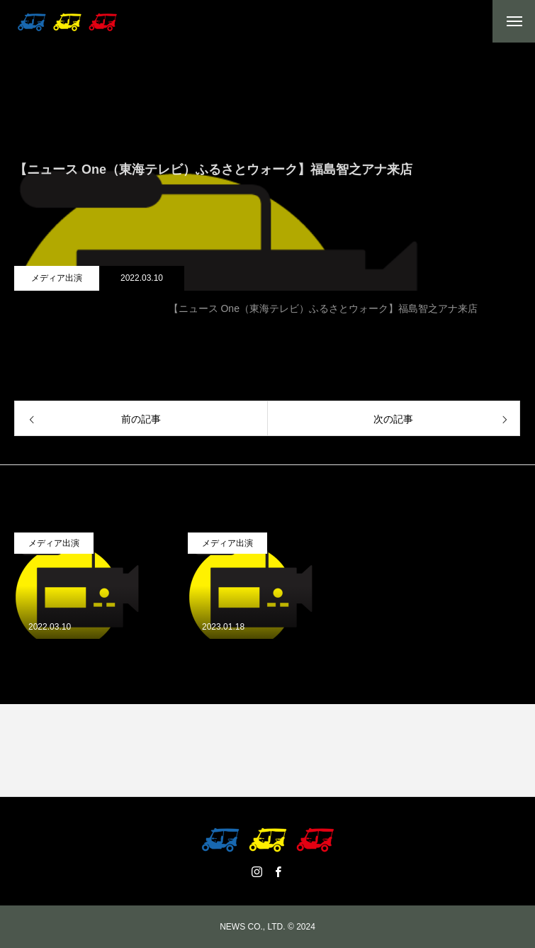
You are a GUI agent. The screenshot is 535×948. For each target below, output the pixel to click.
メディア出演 (56, 278)
